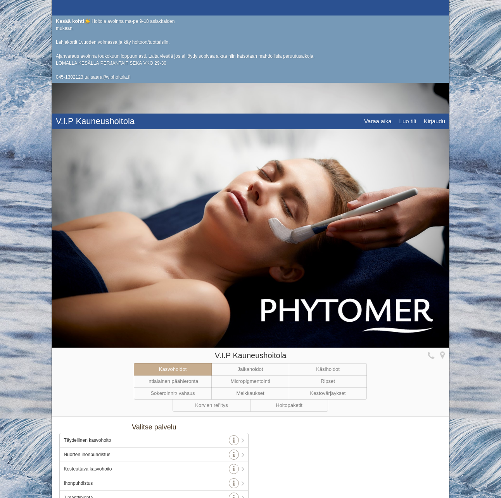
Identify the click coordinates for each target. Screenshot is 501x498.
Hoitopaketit (289, 337)
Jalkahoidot (250, 301)
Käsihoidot (328, 301)
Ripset (328, 313)
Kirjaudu (434, 7)
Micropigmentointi (250, 313)
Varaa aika (378, 7)
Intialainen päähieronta (173, 313)
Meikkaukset (250, 325)
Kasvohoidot (173, 301)
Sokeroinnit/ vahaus (172, 325)
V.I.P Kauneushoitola (95, 7)
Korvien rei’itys (211, 337)
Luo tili (407, 7)
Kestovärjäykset (328, 325)
